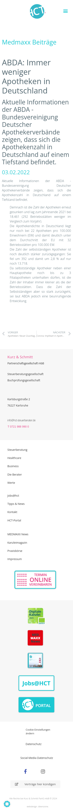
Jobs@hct (13, 495)
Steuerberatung (17, 450)
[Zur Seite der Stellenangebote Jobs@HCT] (36, 683)
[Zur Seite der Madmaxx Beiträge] (36, 638)
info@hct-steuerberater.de (21, 420)
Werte (11, 483)
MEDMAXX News (17, 534)
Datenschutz (33, 744)
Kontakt (12, 512)
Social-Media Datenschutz (36, 758)
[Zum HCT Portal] (36, 705)
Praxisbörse (14, 551)
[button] (65, 11)
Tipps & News (16, 504)
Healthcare (14, 458)
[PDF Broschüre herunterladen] (36, 661)
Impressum (14, 559)
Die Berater (14, 474)
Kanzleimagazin (17, 542)
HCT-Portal (14, 520)
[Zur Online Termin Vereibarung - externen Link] (35, 579)
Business (13, 466)
